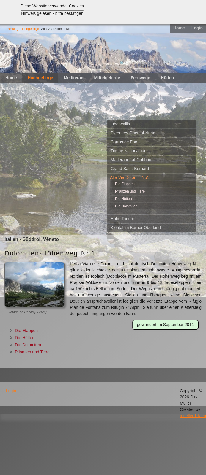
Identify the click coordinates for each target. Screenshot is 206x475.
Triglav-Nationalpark (129, 150)
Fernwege (140, 77)
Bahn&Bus (16, 88)
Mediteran (73, 77)
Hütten (167, 77)
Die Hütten (123, 199)
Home (179, 28)
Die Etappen (125, 184)
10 (169, 62)
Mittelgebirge (107, 77)
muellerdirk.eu (193, 415)
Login (197, 28)
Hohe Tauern (122, 218)
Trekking (12, 29)
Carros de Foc (124, 141)
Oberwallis (120, 124)
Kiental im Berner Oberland (136, 227)
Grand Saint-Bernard (130, 168)
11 (175, 62)
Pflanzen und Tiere (130, 191)
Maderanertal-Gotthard (132, 159)
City (41, 88)
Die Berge (65, 88)
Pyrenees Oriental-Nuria (133, 133)
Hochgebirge (30, 29)
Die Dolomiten (126, 206)
